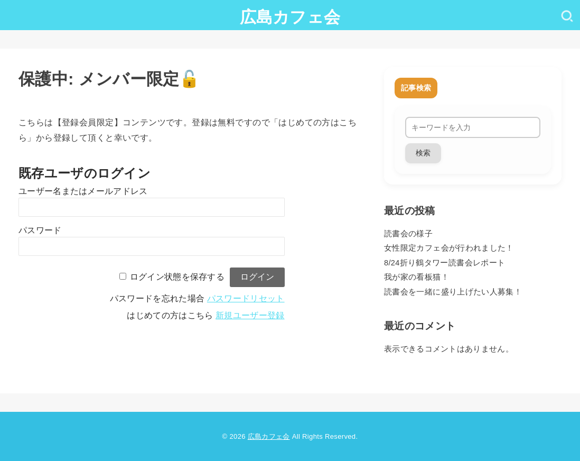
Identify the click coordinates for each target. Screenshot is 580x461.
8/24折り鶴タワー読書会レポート (444, 263)
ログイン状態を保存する (177, 276)
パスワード (40, 230)
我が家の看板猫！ (416, 277)
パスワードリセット (246, 298)
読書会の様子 (408, 233)
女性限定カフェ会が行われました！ (449, 248)
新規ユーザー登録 (250, 315)
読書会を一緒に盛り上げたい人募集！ (453, 292)
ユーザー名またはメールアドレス (83, 191)
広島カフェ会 (290, 17)
